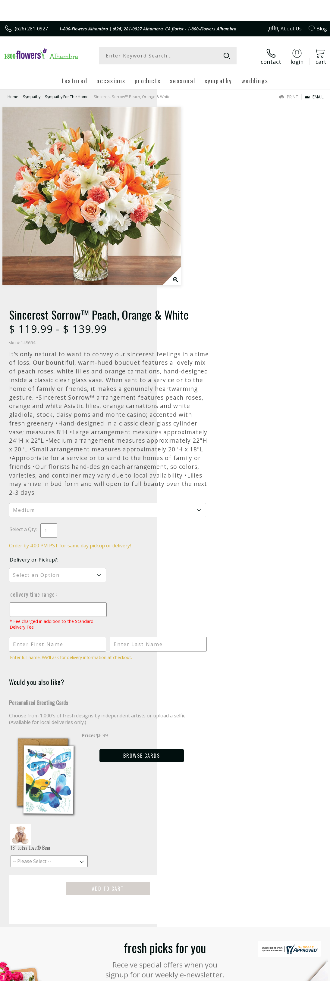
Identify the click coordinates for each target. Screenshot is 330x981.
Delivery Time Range (190, 436)
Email (314, 95)
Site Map (304, 968)
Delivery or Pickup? (191, 401)
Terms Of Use (190, 968)
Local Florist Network (268, 968)
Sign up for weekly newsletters (165, 820)
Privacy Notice (225, 968)
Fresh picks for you (165, 783)
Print (288, 95)
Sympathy (31, 94)
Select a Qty (180, 371)
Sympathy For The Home (67, 94)
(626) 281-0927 (31, 28)
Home (13, 94)
